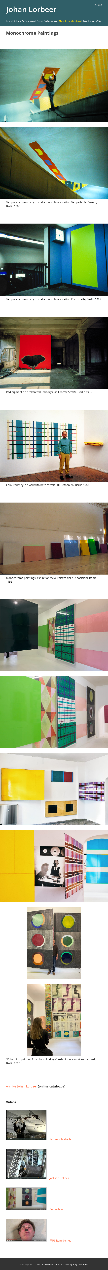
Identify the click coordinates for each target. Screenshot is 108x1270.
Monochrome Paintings (70, 21)
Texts (85, 21)
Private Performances (47, 21)
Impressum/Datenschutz (53, 1264)
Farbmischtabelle (60, 1139)
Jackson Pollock (59, 1178)
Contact (98, 5)
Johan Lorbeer (31, 9)
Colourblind (57, 1209)
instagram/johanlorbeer (77, 1264)
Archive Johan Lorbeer (21, 1086)
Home (9, 21)
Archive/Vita (95, 21)
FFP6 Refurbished (60, 1240)
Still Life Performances (24, 21)
